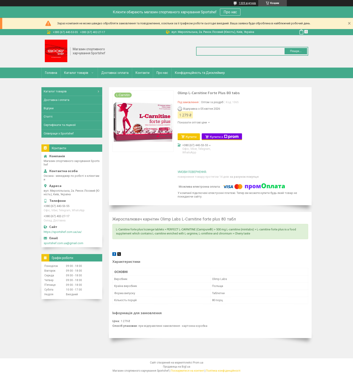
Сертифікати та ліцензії (60, 125)
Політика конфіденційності (223, 370)
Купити (191, 137)
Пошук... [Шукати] (295, 51)
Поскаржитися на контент (187, 370)
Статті (48, 116)
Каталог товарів (76, 73)
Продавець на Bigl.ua (176, 366)
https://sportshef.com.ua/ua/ (63, 232)
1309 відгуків (247, 3)
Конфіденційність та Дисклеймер (200, 73)
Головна (51, 73)
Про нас (230, 12)
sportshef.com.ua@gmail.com (63, 243)
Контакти (142, 73)
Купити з (224, 137)
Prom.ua (198, 362)
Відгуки (49, 108)
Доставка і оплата (115, 73)
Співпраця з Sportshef (59, 133)
